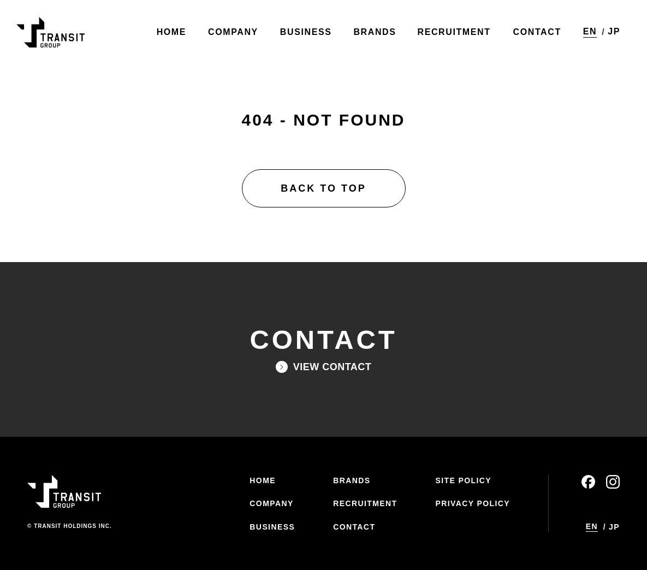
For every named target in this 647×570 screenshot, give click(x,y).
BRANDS (351, 480)
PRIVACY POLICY (472, 503)
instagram (613, 482)
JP (613, 32)
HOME (263, 480)
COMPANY (271, 503)
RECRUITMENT (365, 503)
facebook (588, 482)
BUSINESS (272, 526)
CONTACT (354, 526)
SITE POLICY (463, 480)
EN (589, 32)
